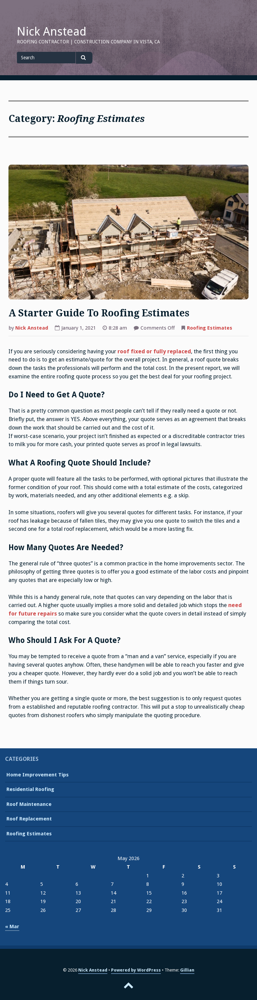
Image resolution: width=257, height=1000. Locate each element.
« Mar (12, 926)
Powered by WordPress (136, 970)
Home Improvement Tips (37, 775)
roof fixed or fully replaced (153, 351)
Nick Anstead (51, 31)
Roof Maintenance (28, 804)
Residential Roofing (30, 789)
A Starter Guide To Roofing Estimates (98, 313)
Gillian (187, 970)
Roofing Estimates (209, 328)
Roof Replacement (29, 819)
